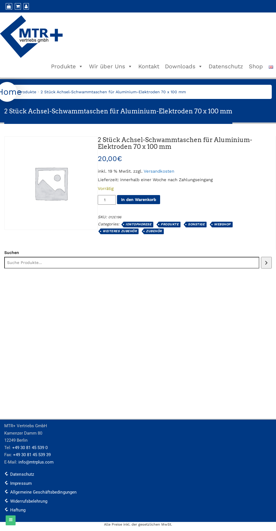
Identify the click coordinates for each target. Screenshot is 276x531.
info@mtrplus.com (36, 462)
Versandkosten (159, 171)
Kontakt (148, 66)
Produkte (67, 66)
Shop (256, 66)
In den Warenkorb (138, 199)
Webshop (222, 224)
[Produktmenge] (107, 200)
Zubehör (154, 231)
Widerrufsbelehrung (28, 501)
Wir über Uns (111, 66)
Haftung (18, 510)
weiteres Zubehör (120, 231)
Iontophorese (138, 224)
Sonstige (196, 224)
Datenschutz (226, 66)
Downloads (184, 66)
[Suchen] (266, 262)
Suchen (11, 252)
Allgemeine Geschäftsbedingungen (43, 492)
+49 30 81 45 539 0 (30, 447)
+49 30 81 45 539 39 (32, 454)
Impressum (21, 483)
